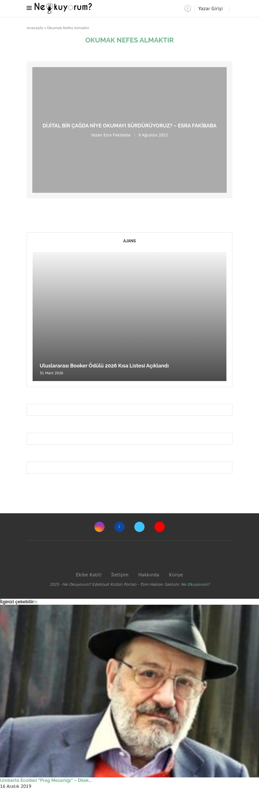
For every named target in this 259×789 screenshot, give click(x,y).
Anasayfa (35, 27)
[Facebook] (119, 527)
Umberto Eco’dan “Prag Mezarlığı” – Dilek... (46, 780)
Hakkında (148, 575)
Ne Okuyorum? (195, 584)
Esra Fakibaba (116, 135)
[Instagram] (99, 527)
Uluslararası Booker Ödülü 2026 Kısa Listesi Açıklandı (104, 366)
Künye (176, 575)
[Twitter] (139, 527)
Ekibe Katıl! (88, 575)
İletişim (119, 575)
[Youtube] (159, 527)
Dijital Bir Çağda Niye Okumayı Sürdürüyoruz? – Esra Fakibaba (129, 126)
